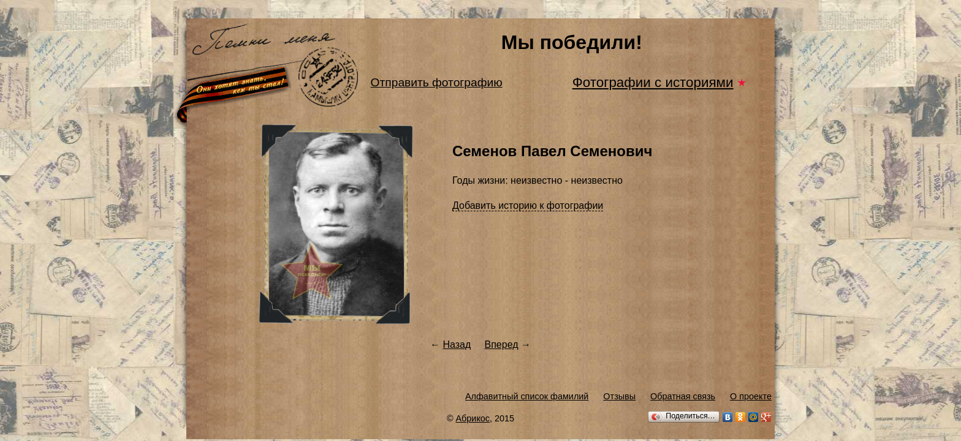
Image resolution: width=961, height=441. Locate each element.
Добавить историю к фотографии (527, 205)
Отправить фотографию (437, 82)
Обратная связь (682, 396)
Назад (457, 344)
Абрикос (473, 418)
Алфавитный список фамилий (526, 396)
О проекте (751, 396)
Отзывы (619, 396)
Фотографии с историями (653, 82)
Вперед (501, 344)
